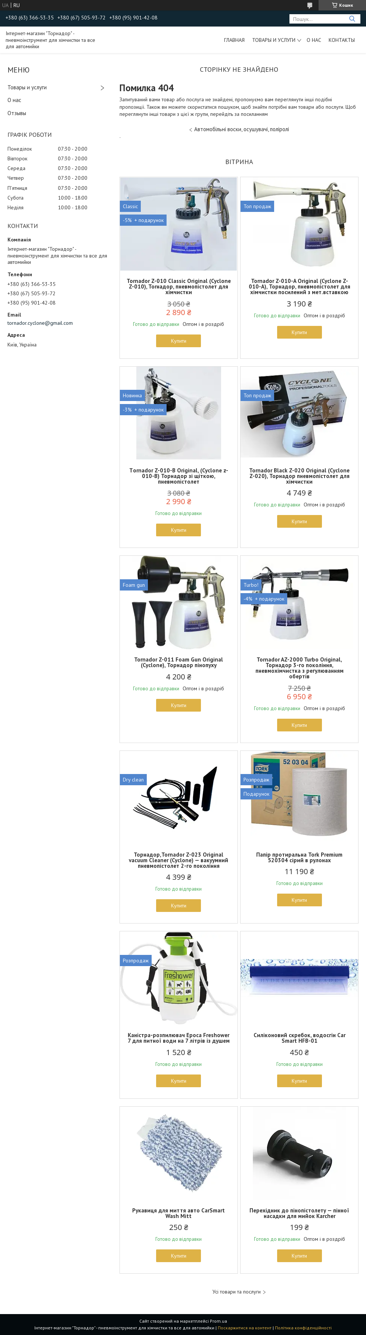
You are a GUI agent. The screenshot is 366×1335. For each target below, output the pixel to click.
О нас (314, 40)
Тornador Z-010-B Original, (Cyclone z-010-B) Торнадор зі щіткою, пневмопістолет (178, 476)
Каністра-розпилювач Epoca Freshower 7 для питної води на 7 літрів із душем (179, 1037)
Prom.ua (218, 1321)
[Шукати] (352, 19)
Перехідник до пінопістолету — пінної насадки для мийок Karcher (299, 1213)
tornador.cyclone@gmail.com (40, 323)
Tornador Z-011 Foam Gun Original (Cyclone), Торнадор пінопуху (178, 662)
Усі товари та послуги (237, 1292)
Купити (178, 340)
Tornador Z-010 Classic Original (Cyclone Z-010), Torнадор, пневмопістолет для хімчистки (179, 286)
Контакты (342, 40)
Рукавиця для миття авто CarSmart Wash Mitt (178, 1213)
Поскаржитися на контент (245, 1328)
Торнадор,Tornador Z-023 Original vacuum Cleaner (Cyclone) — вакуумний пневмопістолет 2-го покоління (178, 860)
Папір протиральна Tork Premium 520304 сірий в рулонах (299, 857)
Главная (234, 40)
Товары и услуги (273, 40)
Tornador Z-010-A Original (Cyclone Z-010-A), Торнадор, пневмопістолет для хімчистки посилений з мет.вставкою (299, 286)
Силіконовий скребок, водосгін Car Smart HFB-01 (299, 1037)
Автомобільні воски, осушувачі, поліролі (241, 129)
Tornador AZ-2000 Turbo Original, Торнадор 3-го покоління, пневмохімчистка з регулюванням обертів (299, 668)
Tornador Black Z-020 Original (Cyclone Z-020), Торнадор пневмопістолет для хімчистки (299, 476)
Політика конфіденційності (303, 1328)
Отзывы (16, 113)
